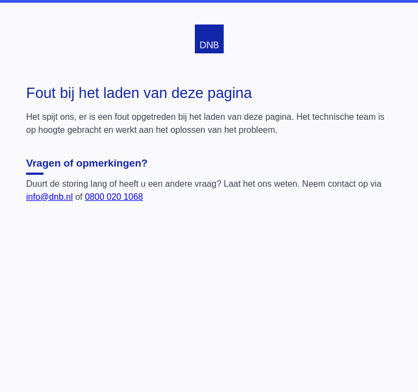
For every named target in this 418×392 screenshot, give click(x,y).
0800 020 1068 (114, 196)
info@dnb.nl (49, 196)
